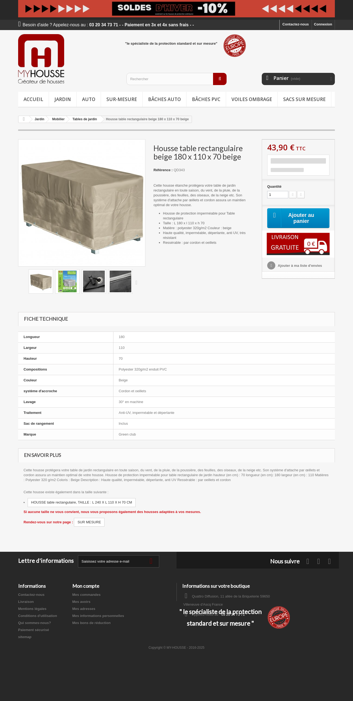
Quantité (274, 186)
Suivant (137, 282)
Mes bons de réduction (91, 623)
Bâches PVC (206, 99)
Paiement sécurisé (33, 630)
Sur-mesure (121, 99)
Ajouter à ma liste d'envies (299, 266)
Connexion (323, 24)
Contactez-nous (295, 24)
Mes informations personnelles (98, 616)
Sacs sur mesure (304, 99)
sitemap (24, 637)
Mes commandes (86, 595)
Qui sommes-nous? (34, 623)
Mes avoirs (81, 602)
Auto (88, 99)
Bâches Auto (164, 99)
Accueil (33, 99)
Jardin (62, 99)
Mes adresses (83, 609)
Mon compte (85, 586)
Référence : (163, 170)
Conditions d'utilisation (37, 616)
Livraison (26, 602)
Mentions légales (32, 609)
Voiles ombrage (251, 99)
